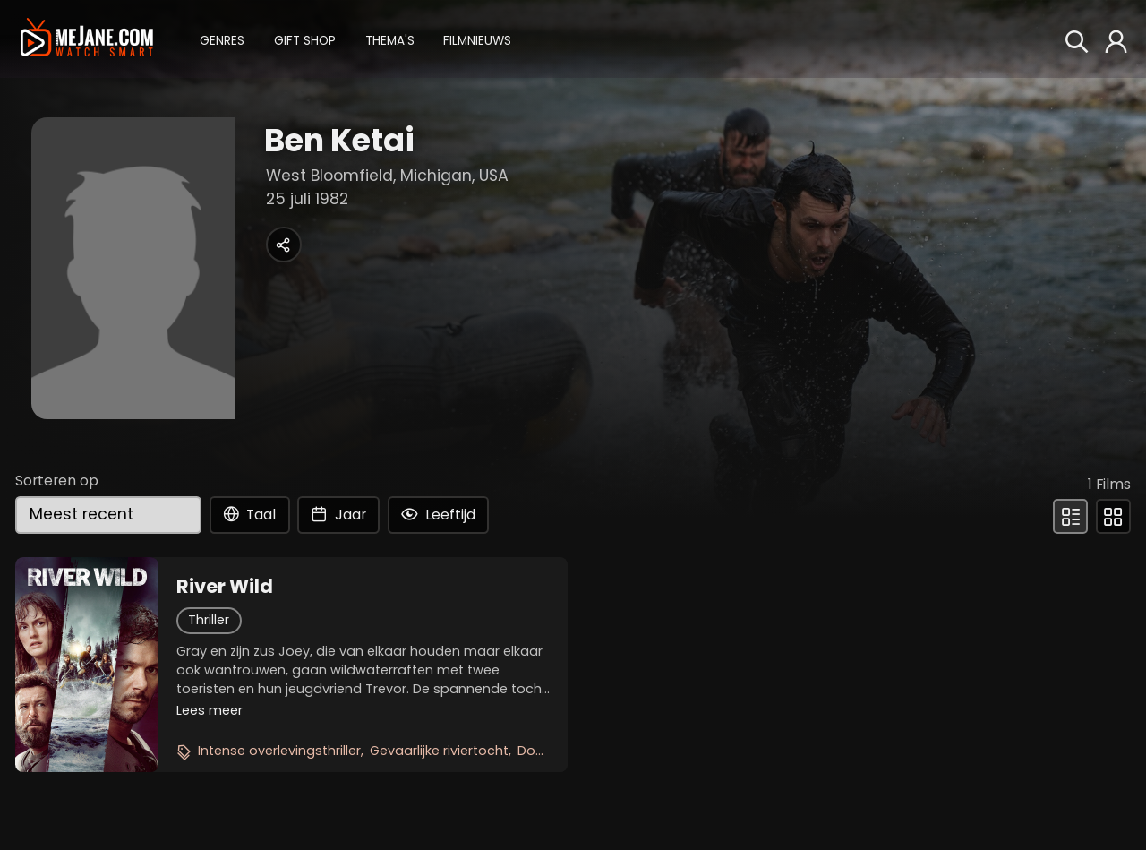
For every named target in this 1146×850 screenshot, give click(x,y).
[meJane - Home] (86, 38)
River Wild (224, 586)
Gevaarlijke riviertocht (439, 751)
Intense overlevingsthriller (279, 751)
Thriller (208, 620)
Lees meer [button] (209, 710)
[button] (222, 39)
